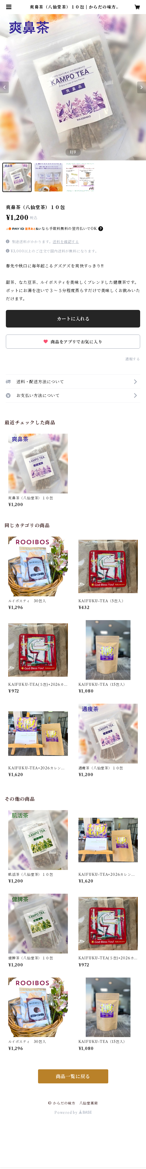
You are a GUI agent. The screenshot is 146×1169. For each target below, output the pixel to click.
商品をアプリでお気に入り (73, 342)
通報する (132, 359)
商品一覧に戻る (73, 1076)
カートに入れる (73, 319)
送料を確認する (66, 242)
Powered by (73, 1112)
